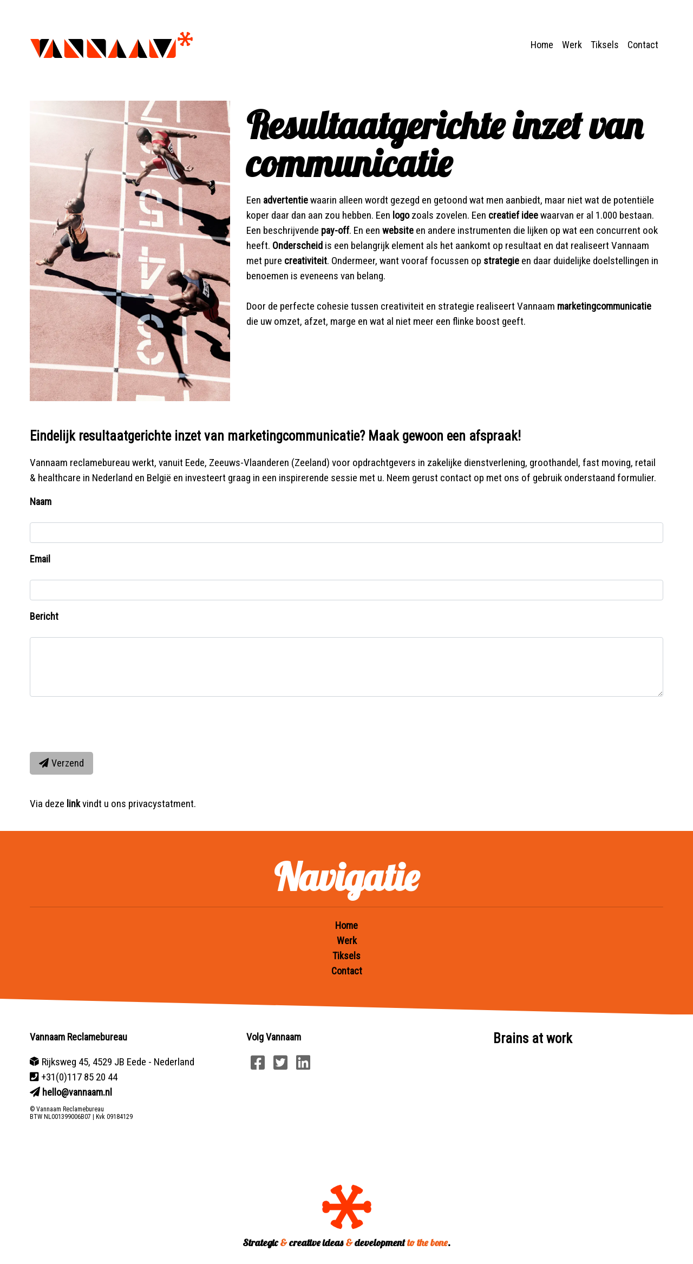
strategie (501, 260)
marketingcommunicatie (604, 306)
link (73, 803)
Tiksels (605, 44)
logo (401, 215)
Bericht (44, 616)
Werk (572, 44)
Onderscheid (297, 245)
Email (40, 559)
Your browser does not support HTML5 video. (563, 1106)
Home (542, 44)
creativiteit (305, 260)
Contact (642, 44)
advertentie (285, 200)
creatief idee (513, 215)
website (398, 230)
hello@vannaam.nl (77, 1092)
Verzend (61, 763)
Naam (40, 501)
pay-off (335, 230)
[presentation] (112, 722)
